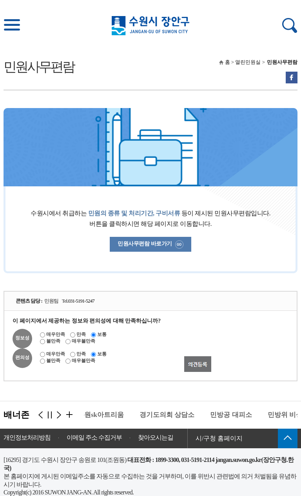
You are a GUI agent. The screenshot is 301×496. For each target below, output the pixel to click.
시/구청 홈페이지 (219, 438)
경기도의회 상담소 (168, 414)
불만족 (53, 341)
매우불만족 (83, 341)
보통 (102, 334)
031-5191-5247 (81, 301)
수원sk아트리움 (102, 414)
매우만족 (55, 334)
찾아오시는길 (155, 438)
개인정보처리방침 (27, 438)
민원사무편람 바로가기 (150, 244)
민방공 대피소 (232, 414)
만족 (81, 334)
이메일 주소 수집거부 (94, 438)
